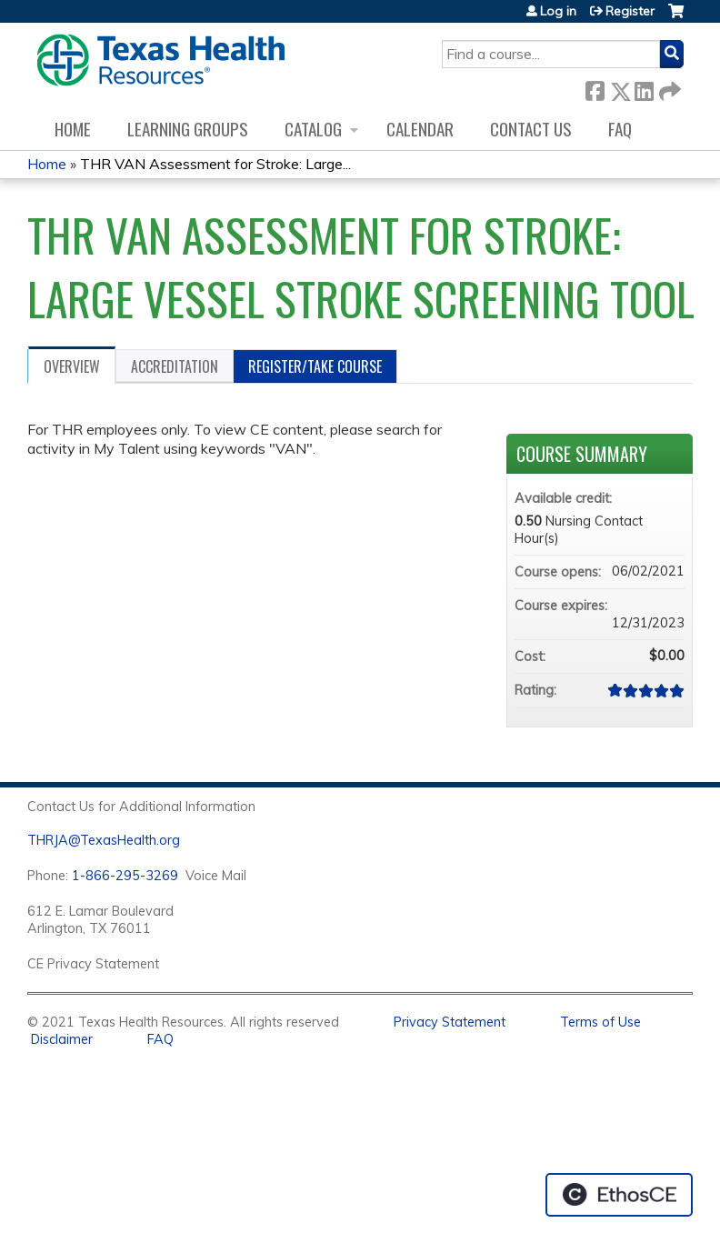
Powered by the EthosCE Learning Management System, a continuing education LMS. (619, 1195)
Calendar (420, 128)
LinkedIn (644, 87)
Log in (558, 11)
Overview (72, 366)
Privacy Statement (449, 1022)
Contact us (531, 128)
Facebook (594, 87)
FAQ (620, 128)
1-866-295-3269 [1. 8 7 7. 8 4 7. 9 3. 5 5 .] (125, 875)
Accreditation (174, 366)
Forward (668, 87)
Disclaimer (62, 1039)
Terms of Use (600, 1022)
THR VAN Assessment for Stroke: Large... (215, 164)
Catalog (313, 128)
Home (73, 128)
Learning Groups (187, 128)
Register (630, 11)
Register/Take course (315, 366)
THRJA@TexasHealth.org (103, 840)
